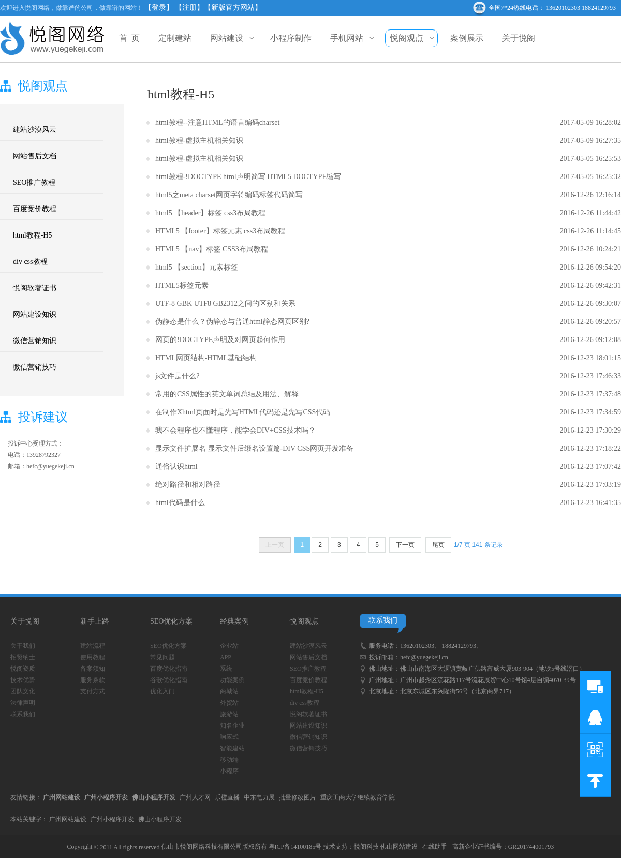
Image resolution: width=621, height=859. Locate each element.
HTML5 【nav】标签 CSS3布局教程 (211, 249)
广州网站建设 (67, 819)
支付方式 (92, 691)
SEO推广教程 (34, 182)
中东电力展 (259, 797)
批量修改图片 (297, 797)
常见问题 (162, 657)
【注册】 (189, 7)
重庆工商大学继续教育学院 (357, 797)
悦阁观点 (411, 38)
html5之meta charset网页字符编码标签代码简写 (229, 195)
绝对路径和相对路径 (187, 484)
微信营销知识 (34, 341)
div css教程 (30, 261)
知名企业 (232, 725)
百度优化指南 (168, 668)
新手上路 (94, 621)
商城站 (229, 691)
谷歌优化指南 (168, 680)
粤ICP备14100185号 (295, 846)
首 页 (129, 38)
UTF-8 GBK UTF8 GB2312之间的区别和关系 (225, 303)
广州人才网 (195, 797)
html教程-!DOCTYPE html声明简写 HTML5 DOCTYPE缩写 (248, 177)
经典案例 (234, 621)
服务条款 (92, 680)
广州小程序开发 (112, 819)
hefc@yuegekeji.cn (424, 657)
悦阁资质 (22, 668)
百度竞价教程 (34, 209)
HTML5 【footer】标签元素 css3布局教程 (220, 231)
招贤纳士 (22, 657)
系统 (226, 668)
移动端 (229, 759)
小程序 (229, 771)
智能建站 (232, 748)
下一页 (405, 545)
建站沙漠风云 (34, 130)
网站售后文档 (34, 156)
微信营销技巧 (34, 367)
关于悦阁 (518, 38)
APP (225, 657)
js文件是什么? (177, 376)
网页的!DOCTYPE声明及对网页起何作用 (220, 340)
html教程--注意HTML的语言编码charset (217, 122)
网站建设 (231, 38)
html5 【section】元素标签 (196, 267)
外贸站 (229, 702)
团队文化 (22, 691)
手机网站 (351, 38)
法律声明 (22, 702)
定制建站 (175, 38)
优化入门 (162, 691)
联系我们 (22, 714)
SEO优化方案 (171, 621)
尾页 (438, 545)
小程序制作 (291, 38)
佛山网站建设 (399, 846)
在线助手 (434, 846)
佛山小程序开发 (160, 819)
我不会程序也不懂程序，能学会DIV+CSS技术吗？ (235, 430)
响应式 (229, 736)
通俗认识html (176, 466)
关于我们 (22, 645)
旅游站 (229, 714)
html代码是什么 (180, 503)
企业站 (229, 645)
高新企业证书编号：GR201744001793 (503, 846)
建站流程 (92, 645)
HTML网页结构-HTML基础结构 (206, 358)
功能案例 (232, 680)
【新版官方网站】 (233, 7)
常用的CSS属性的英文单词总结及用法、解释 (227, 394)
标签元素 (194, 285)
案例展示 (467, 38)
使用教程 (92, 657)
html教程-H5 (32, 235)
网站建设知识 (34, 314)
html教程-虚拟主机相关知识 (199, 140)
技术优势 (22, 680)
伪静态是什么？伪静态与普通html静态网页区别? (232, 321)
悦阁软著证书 (34, 288)
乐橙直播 (227, 797)
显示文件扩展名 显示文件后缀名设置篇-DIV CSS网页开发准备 (254, 448)
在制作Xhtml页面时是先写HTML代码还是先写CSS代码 (242, 412)
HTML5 (167, 285)
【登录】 (158, 7)
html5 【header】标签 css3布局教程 (210, 213)
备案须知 (92, 668)
